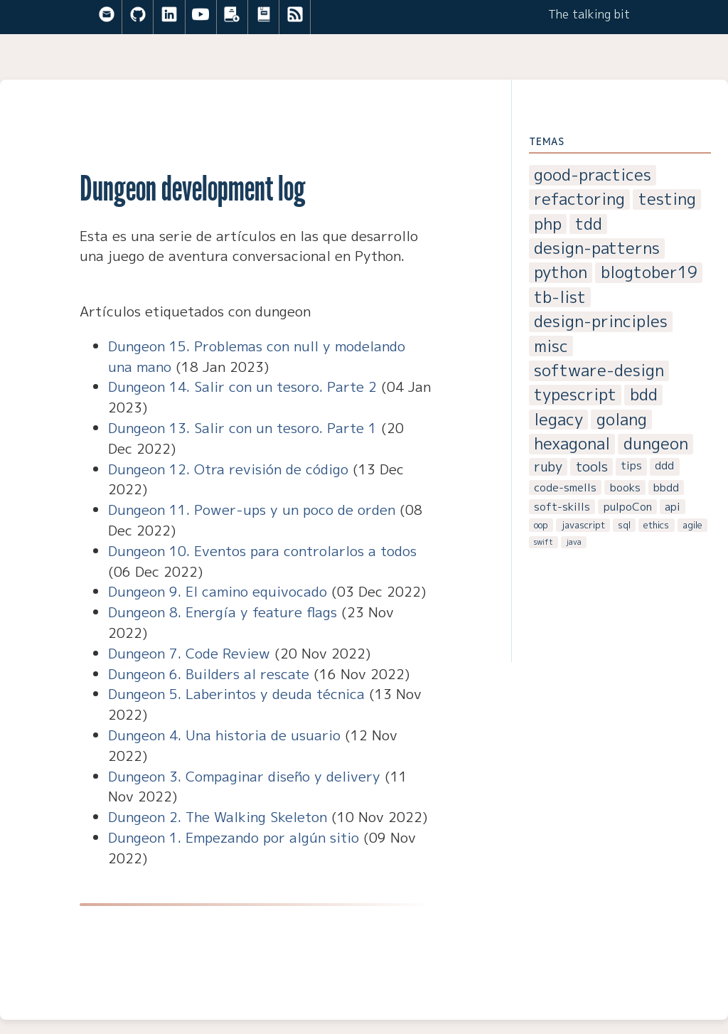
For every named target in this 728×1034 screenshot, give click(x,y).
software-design (599, 371)
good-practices (592, 175)
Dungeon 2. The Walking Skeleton (217, 816)
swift (543, 542)
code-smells (565, 487)
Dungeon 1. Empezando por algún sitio (233, 837)
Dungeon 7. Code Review (189, 653)
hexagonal (572, 444)
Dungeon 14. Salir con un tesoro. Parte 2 (242, 386)
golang (621, 420)
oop (541, 524)
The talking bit (589, 14)
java (574, 542)
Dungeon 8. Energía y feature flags (222, 612)
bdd (644, 395)
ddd (664, 465)
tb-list (560, 297)
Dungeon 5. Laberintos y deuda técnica (236, 693)
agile (692, 524)
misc (551, 346)
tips (631, 465)
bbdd (666, 487)
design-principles (601, 321)
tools (592, 467)
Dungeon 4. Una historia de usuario (224, 735)
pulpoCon (628, 506)
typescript (575, 395)
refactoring (579, 199)
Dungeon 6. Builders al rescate (208, 673)
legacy (558, 420)
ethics (656, 524)
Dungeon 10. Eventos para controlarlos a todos (262, 550)
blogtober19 (649, 272)
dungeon (655, 444)
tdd (588, 224)
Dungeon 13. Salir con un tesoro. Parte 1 (242, 427)
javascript (583, 524)
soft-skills (562, 506)
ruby (548, 467)
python (560, 272)
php (548, 224)
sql (624, 524)
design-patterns (597, 248)
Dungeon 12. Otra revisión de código (228, 469)
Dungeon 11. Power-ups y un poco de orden (251, 509)
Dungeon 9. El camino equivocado (217, 591)
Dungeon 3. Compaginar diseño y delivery (244, 776)
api (672, 506)
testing (667, 199)
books (625, 487)
